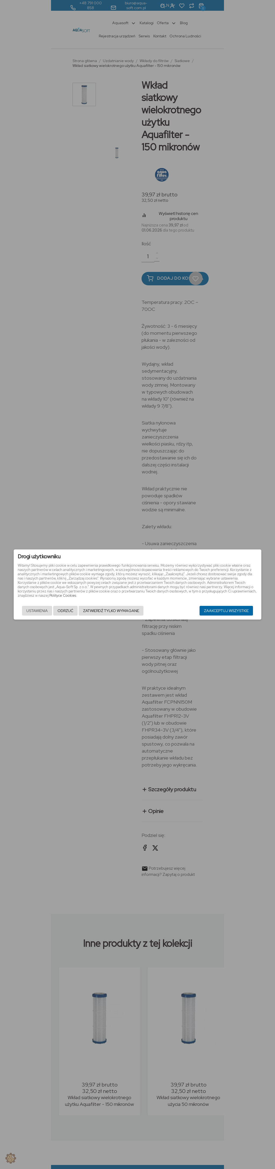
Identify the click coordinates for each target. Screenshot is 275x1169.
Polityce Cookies (191, 591)
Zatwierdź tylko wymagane (104, 610)
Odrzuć (58, 610)
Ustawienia (30, 610)
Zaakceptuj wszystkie (233, 610)
